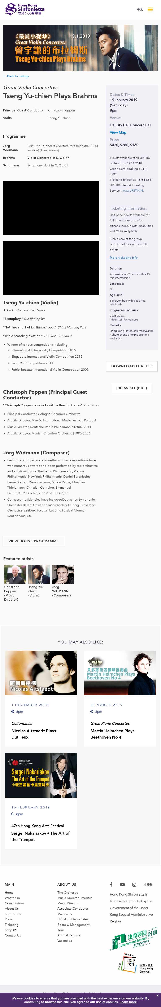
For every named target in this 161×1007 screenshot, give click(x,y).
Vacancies (65, 954)
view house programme (34, 541)
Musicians (64, 920)
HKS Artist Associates (73, 927)
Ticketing (12, 934)
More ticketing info (124, 257)
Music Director (68, 907)
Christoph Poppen (11, 589)
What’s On (13, 900)
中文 (140, 9)
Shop (9, 940)
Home (9, 893)
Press (9, 927)
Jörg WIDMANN (60, 589)
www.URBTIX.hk (133, 190)
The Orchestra (68, 893)
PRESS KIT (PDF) (131, 388)
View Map (118, 132)
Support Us (13, 920)
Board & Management (74, 934)
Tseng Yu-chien (35, 589)
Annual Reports (69, 947)
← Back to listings (16, 76)
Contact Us (13, 947)
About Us (12, 913)
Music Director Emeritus (75, 900)
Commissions (15, 907)
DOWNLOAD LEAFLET (131, 366)
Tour (60, 940)
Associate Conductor (73, 913)
